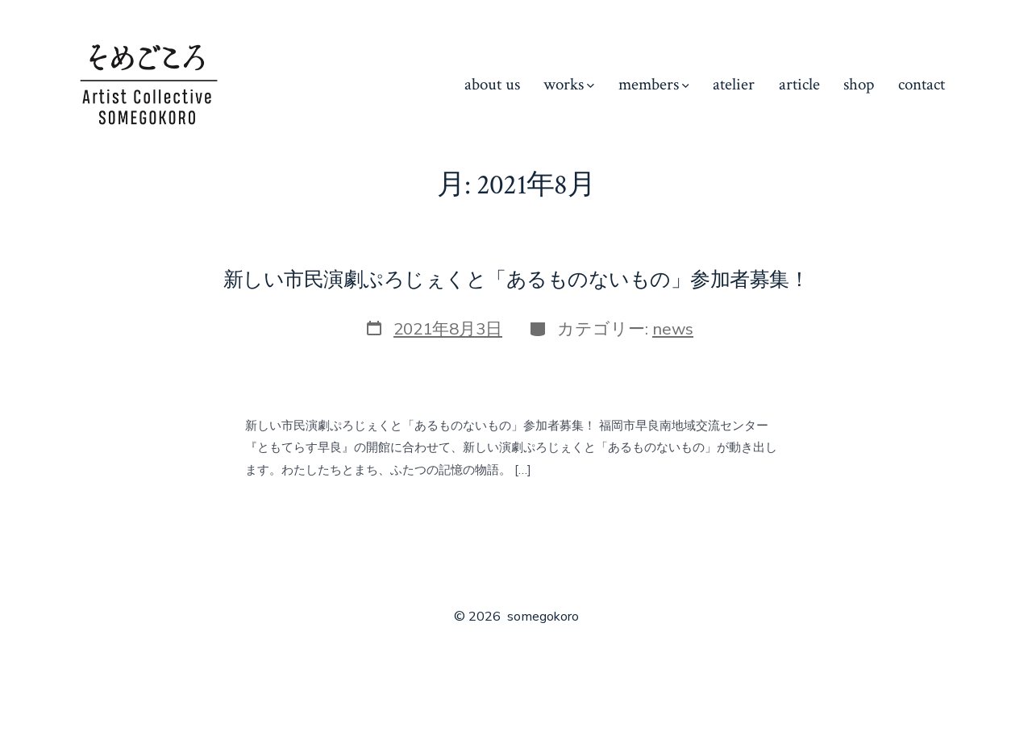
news (672, 329)
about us (492, 84)
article (799, 84)
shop (858, 84)
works (568, 84)
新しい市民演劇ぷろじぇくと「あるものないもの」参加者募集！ (516, 280)
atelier (734, 84)
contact (921, 84)
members (653, 84)
